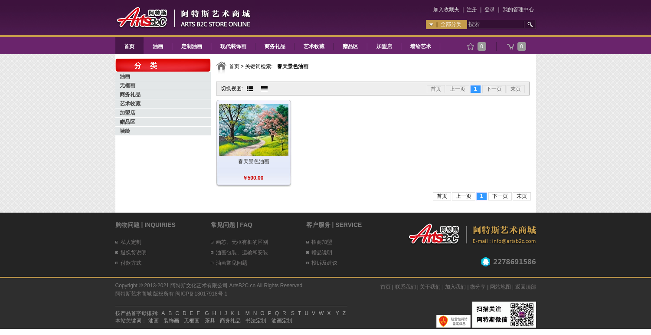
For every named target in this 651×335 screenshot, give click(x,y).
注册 (472, 10)
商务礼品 (275, 46)
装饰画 (171, 321)
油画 (158, 46)
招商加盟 (321, 242)
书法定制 (255, 321)
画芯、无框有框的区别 (242, 242)
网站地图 (500, 287)
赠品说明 (321, 253)
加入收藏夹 (446, 10)
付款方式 (131, 263)
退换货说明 (134, 253)
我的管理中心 (518, 10)
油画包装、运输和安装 (242, 253)
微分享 (478, 287)
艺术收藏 (314, 46)
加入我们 (455, 287)
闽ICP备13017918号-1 (201, 294)
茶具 (210, 321)
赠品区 (350, 46)
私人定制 (131, 242)
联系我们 (405, 287)
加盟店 (384, 46)
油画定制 (282, 321)
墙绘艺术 (420, 46)
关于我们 (430, 287)
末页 (515, 89)
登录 (489, 10)
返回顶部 (525, 287)
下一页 (494, 89)
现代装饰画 (233, 46)
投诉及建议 (324, 263)
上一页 (457, 89)
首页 (129, 46)
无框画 (127, 85)
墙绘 (125, 131)
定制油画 (191, 46)
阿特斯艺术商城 (133, 294)
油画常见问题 (231, 263)
